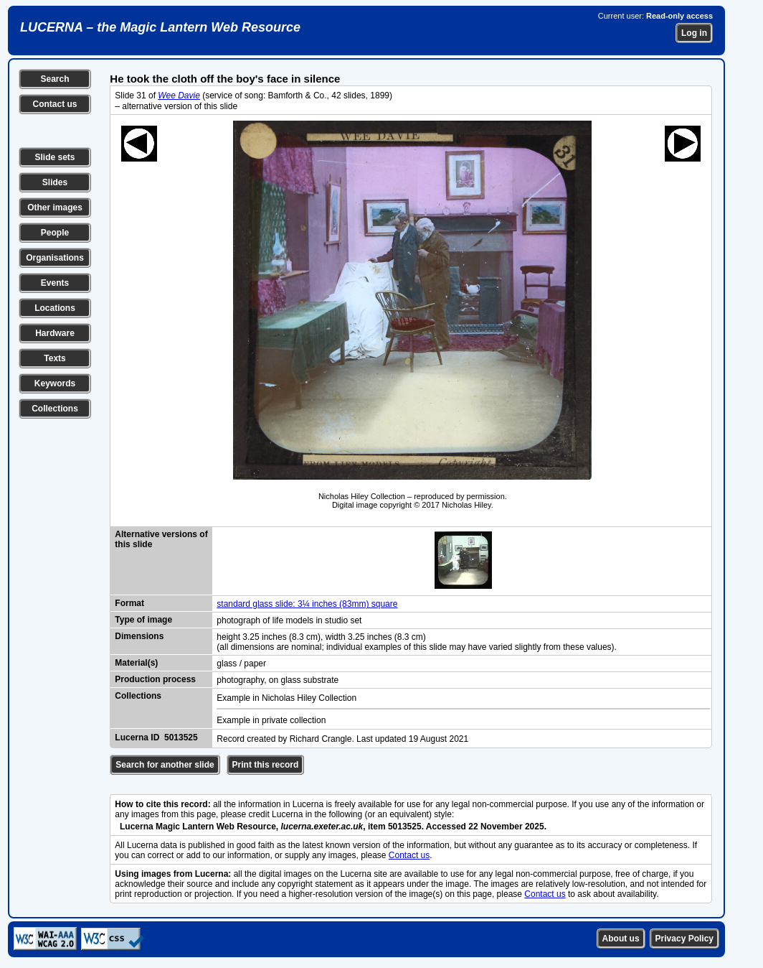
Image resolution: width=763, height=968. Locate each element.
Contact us (54, 104)
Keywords (54, 383)
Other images (54, 208)
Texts (54, 358)
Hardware (55, 333)
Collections (55, 409)
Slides (54, 182)
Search (54, 79)
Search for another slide (164, 765)
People (55, 233)
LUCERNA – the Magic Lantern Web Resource (160, 27)
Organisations (55, 258)
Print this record (265, 765)
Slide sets (54, 157)
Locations (54, 308)
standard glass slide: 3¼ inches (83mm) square (307, 604)
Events (55, 283)
